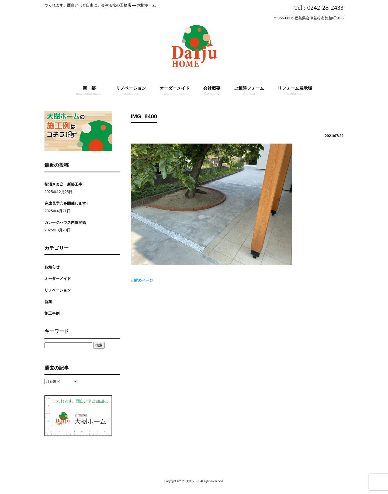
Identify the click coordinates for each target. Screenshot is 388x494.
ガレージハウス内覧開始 (65, 222)
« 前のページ (142, 280)
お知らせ (52, 267)
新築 (48, 302)
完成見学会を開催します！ (67, 203)
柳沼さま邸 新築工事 (63, 184)
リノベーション (57, 290)
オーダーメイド (57, 278)
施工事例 (52, 313)
